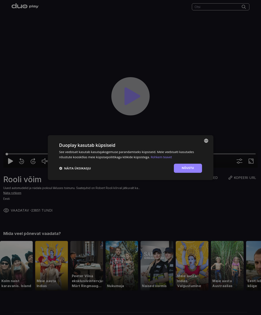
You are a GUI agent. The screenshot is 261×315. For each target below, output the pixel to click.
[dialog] (130, 157)
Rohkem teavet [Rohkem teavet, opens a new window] (161, 157)
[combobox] (206, 140)
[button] (75, 168)
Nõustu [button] (187, 168)
